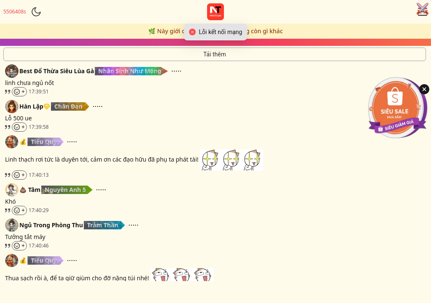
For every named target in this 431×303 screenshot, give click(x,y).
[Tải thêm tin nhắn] (214, 54)
